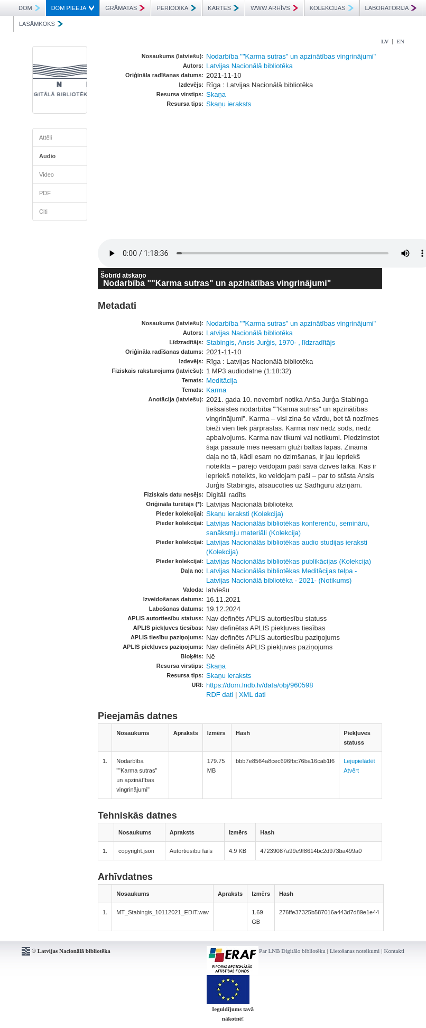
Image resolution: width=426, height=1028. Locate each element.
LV (384, 41)
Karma (216, 390)
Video (46, 174)
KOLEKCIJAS (332, 8)
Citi (43, 211)
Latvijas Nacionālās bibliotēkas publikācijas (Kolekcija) (288, 561)
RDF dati (219, 695)
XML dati (252, 695)
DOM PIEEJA (73, 8)
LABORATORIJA (391, 8)
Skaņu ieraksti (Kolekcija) (244, 514)
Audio (47, 156)
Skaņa (216, 94)
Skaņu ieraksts (228, 104)
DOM (29, 8)
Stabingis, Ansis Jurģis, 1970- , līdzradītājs (270, 342)
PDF (45, 193)
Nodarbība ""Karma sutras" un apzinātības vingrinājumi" (291, 56)
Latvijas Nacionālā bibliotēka (249, 66)
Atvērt (351, 770)
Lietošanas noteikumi (354, 951)
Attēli (45, 137)
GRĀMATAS (125, 8)
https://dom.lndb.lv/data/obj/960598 (259, 685)
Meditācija (221, 380)
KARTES (223, 8)
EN (400, 41)
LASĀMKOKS (41, 24)
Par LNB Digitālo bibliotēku (292, 951)
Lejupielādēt (359, 761)
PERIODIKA (176, 8)
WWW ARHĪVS (274, 8)
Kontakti (394, 951)
